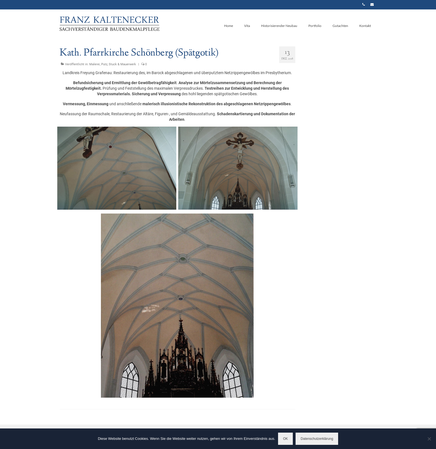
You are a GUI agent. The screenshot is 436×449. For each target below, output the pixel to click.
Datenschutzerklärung (317, 439)
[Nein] (429, 439)
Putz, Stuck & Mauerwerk (118, 64)
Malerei (94, 64)
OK (285, 439)
